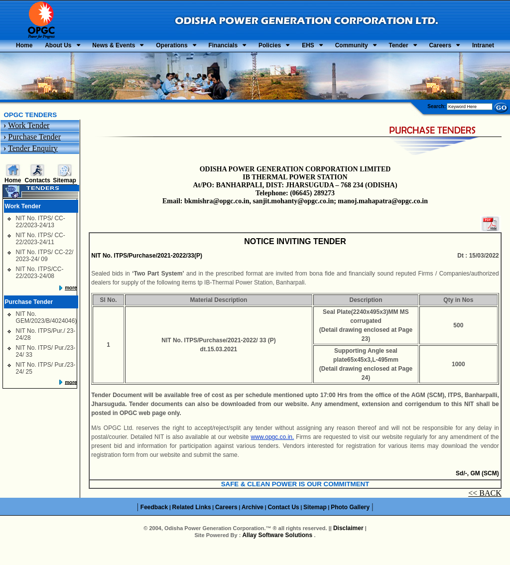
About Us (87, 46)
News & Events (154, 46)
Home (42, 46)
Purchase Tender (34, 153)
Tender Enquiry (33, 165)
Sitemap (64, 197)
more (71, 304)
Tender (200, 61)
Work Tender (28, 142)
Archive (252, 524)
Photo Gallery (350, 524)
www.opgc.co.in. (272, 454)
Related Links (191, 524)
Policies (346, 46)
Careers (254, 61)
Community (451, 46)
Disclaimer (348, 545)
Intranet (308, 61)
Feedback (154, 524)
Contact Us (283, 524)
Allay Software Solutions (278, 552)
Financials (287, 46)
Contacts (37, 197)
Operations (225, 46)
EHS (396, 46)
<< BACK (485, 510)
